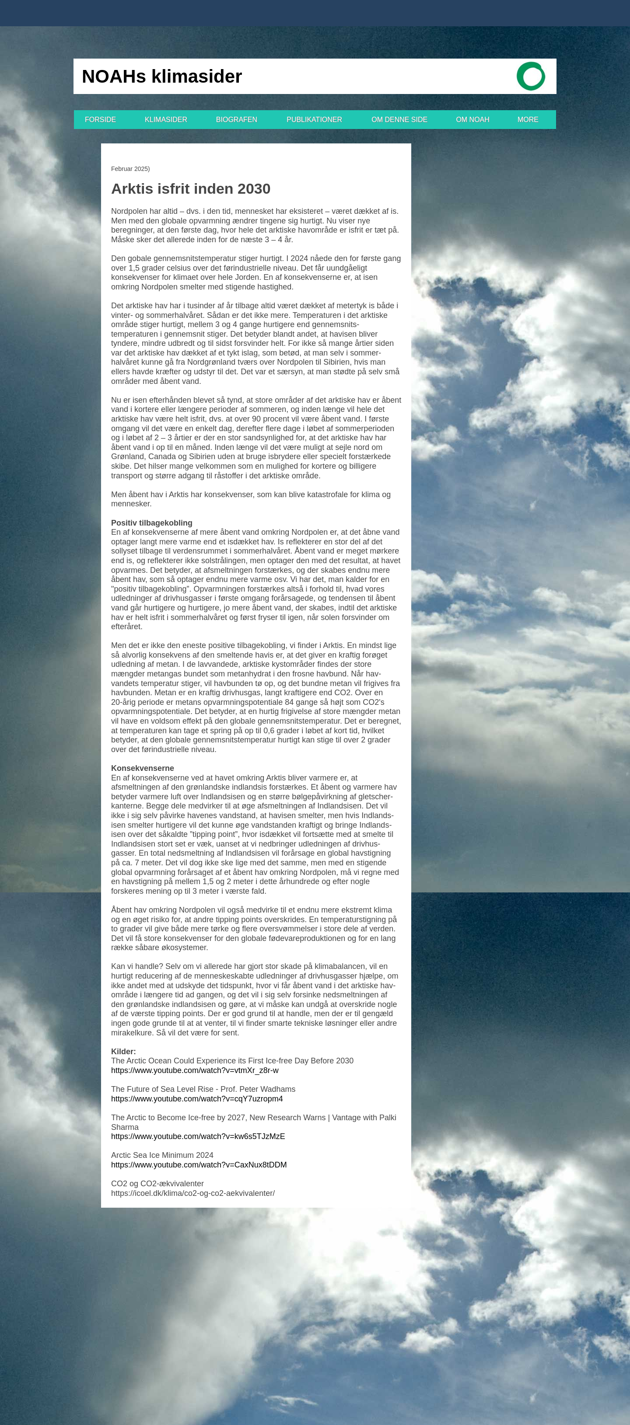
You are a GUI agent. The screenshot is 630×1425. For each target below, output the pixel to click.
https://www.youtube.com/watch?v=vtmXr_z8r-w (195, 1070)
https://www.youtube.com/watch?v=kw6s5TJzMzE (198, 1136)
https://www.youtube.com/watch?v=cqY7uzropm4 (197, 1098)
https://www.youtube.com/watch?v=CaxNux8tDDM (199, 1164)
